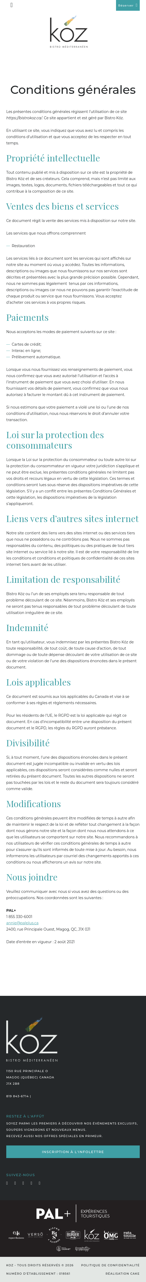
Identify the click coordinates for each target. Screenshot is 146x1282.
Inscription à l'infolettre (73, 1152)
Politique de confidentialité (110, 1265)
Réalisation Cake (123, 1273)
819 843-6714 (17, 1096)
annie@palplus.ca (22, 923)
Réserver (125, 5)
